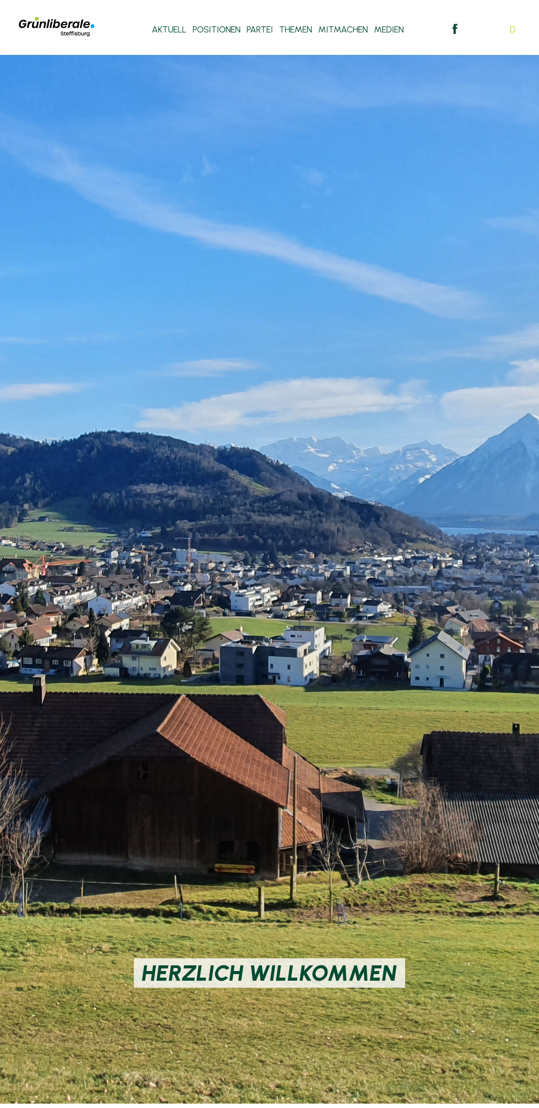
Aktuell (169, 30)
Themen (295, 30)
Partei (260, 30)
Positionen (217, 30)
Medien (389, 30)
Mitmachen (343, 30)
